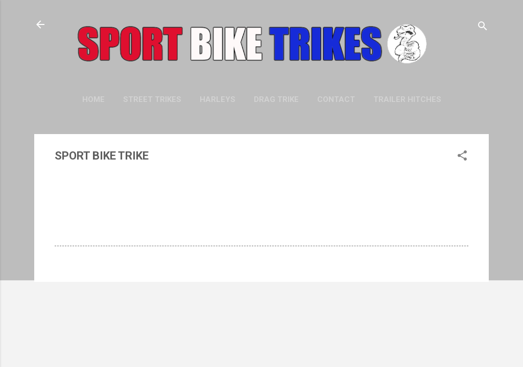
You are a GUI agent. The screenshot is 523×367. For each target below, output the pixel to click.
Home (93, 99)
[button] (462, 157)
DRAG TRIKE (276, 99)
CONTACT (336, 99)
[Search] (483, 27)
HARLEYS (217, 99)
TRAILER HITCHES (407, 99)
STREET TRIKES (152, 99)
